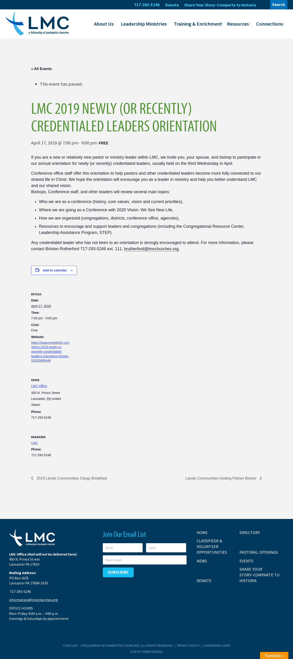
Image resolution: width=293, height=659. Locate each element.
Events (246, 560)
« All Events (41, 69)
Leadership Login (216, 645)
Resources (238, 23)
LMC (34, 443)
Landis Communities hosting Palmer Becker (221, 478)
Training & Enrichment (198, 23)
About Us (104, 23)
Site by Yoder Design (146, 651)
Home (202, 532)
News (202, 560)
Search (278, 4)
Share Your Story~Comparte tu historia (220, 5)
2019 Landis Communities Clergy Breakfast (71, 478)
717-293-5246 (147, 4)
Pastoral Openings (258, 552)
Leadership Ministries (144, 23)
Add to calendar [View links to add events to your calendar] (55, 270)
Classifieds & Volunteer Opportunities (212, 546)
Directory (249, 532)
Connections (269, 23)
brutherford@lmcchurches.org (151, 248)
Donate (172, 5)
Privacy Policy (188, 645)
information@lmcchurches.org (33, 599)
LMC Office (39, 386)
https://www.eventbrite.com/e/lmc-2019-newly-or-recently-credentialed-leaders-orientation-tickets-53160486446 (50, 351)
